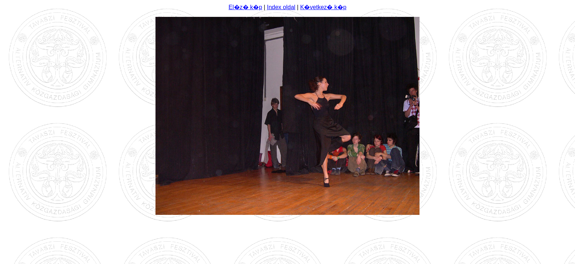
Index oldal (281, 7)
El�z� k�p (245, 7)
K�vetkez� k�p (323, 7)
